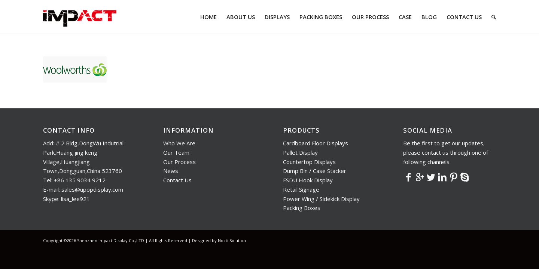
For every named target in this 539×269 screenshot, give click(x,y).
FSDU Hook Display (308, 180)
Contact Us (177, 180)
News (170, 170)
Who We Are (179, 143)
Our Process (179, 162)
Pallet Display (300, 152)
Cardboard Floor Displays (315, 143)
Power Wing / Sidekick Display (321, 198)
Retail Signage (301, 189)
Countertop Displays (309, 162)
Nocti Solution (232, 240)
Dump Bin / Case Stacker (314, 170)
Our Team (176, 152)
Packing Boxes (301, 207)
